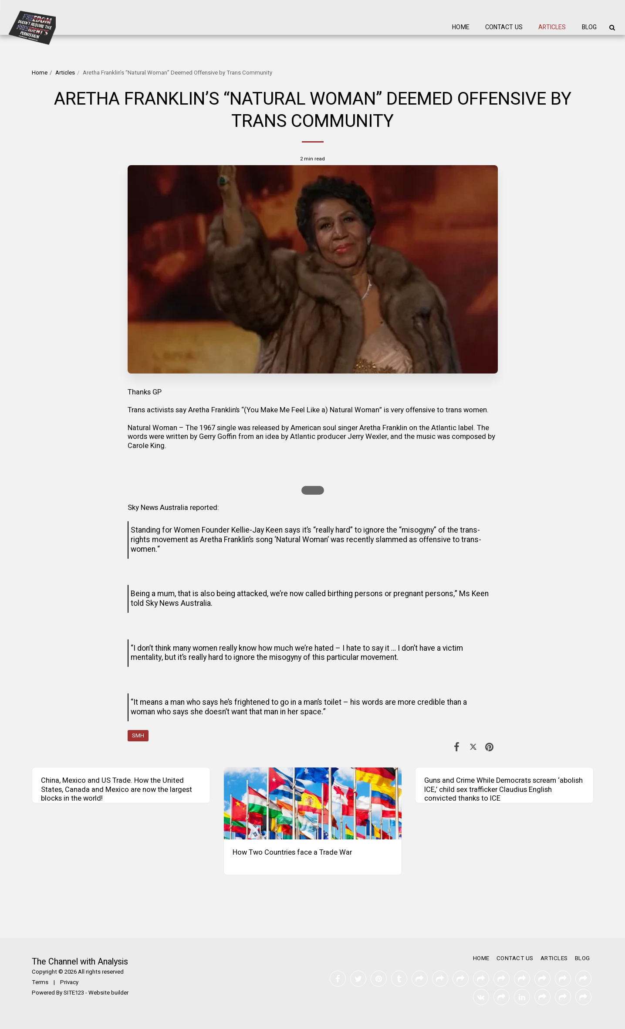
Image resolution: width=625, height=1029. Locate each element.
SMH (138, 735)
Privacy (69, 982)
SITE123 (74, 992)
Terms (40, 982)
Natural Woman (152, 428)
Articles (65, 72)
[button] (612, 27)
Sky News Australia (158, 508)
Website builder (108, 992)
